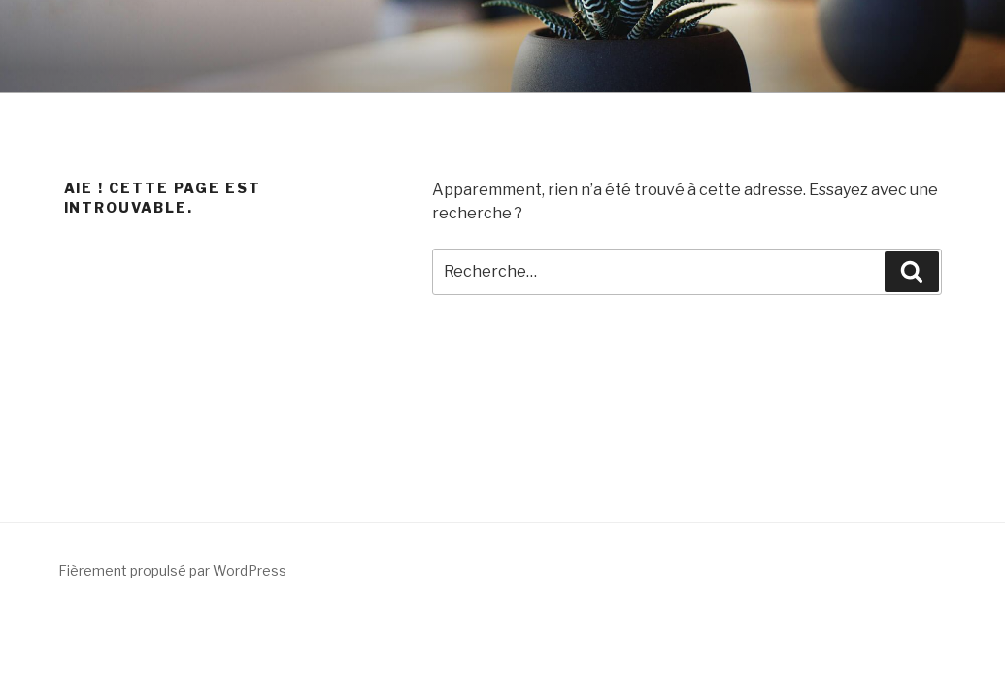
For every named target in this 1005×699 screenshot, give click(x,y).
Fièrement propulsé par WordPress (172, 570)
